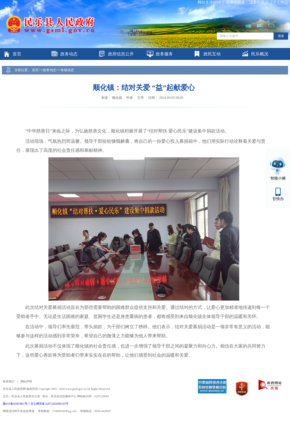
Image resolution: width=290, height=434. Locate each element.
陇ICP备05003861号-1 (17, 403)
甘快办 (278, 199)
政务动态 (49, 70)
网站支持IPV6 (209, 2)
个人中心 (280, 2)
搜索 (281, 36)
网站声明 (26, 381)
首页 (35, 70)
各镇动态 (67, 70)
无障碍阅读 (235, 2)
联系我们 (8, 381)
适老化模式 (258, 2)
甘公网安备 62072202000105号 (49, 403)
